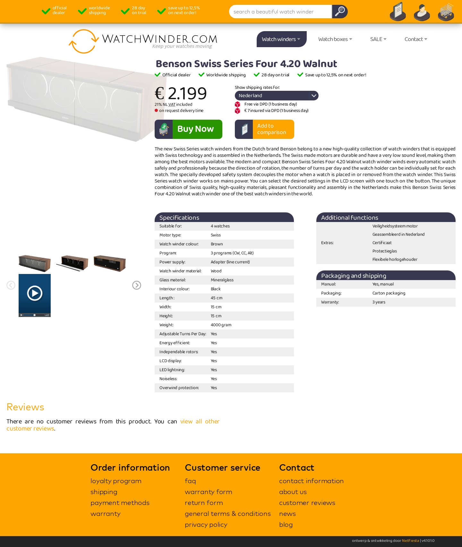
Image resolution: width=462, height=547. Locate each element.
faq (190, 480)
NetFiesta (410, 540)
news (287, 513)
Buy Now (195, 129)
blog (286, 524)
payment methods (119, 502)
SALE (376, 39)
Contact (414, 39)
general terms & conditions (228, 513)
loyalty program (115, 480)
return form (204, 502)
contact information (311, 480)
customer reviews (307, 502)
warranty (105, 513)
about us (293, 491)
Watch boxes (333, 39)
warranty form (208, 491)
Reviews (25, 407)
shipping (103, 491)
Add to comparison (271, 129)
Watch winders (279, 39)
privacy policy (206, 524)
